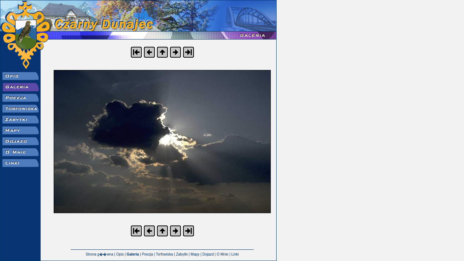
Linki (235, 254)
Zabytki (181, 254)
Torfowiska (164, 254)
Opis (120, 254)
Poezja (147, 254)
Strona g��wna (99, 254)
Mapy (195, 254)
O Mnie (222, 254)
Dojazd (208, 254)
